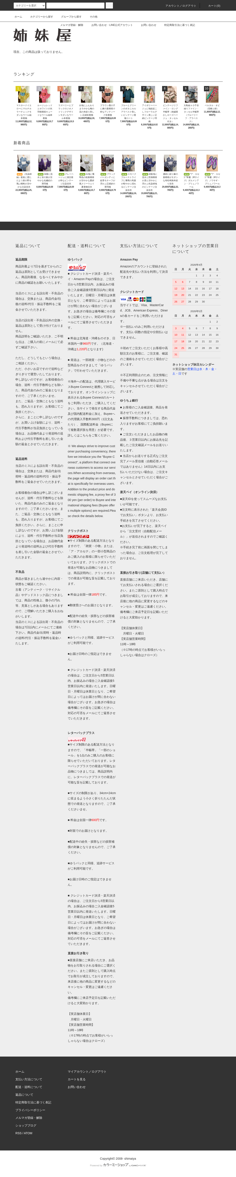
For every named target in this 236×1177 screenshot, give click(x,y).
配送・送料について (28, 1087)
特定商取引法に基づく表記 (177, 25)
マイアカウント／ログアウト (87, 1071)
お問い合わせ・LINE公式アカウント (109, 25)
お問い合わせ (146, 25)
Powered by (118, 1165)
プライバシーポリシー (30, 1110)
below (99, 516)
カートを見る (77, 1079)
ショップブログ (25, 1125)
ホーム (18, 16)
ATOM (28, 1133)
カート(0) (212, 5)
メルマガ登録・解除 (69, 25)
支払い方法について (28, 1079)
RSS (18, 1133)
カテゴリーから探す (39, 16)
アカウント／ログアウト (178, 5)
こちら (84, 435)
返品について (24, 1094)
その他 (91, 16)
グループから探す (69, 16)
